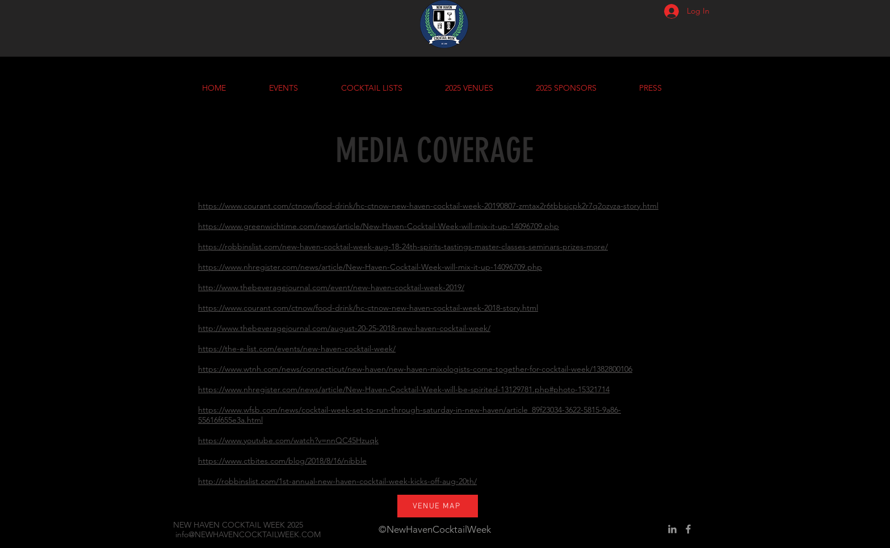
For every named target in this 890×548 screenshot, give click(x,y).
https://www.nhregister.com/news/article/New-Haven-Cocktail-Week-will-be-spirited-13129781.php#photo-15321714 (404, 389)
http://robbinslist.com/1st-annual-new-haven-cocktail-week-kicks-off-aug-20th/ (337, 481)
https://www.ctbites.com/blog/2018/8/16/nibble (282, 461)
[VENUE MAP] (437, 506)
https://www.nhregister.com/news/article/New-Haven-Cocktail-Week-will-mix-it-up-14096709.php (370, 267)
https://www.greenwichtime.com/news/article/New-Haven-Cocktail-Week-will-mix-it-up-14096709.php (378, 226)
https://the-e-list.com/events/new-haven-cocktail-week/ (297, 348)
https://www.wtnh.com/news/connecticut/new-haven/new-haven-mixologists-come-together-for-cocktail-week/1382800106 (415, 369)
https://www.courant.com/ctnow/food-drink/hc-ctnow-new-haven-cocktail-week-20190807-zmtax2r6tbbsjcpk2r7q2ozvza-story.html (428, 206)
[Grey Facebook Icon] (688, 529)
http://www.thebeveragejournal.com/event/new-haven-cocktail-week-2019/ (331, 287)
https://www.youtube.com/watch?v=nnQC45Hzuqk (288, 440)
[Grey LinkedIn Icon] (672, 529)
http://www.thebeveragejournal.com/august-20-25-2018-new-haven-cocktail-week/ (344, 328)
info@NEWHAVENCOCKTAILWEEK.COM (248, 534)
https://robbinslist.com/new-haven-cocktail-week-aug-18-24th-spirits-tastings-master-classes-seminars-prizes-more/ (403, 246)
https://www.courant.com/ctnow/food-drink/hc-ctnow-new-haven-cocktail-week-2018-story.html (368, 308)
